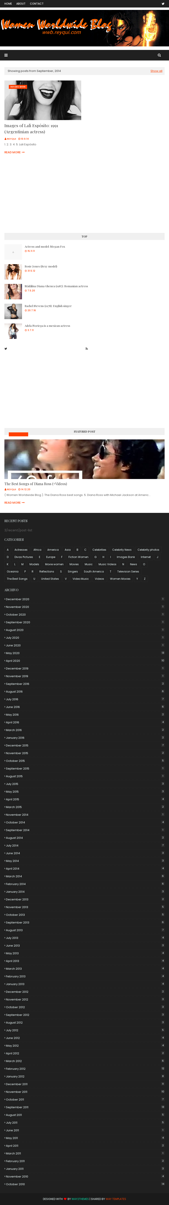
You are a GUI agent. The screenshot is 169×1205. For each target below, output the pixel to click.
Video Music (81, 579)
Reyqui (11, 139)
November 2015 (85, 753)
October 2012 (85, 1007)
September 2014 (85, 830)
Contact (37, 3)
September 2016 (85, 684)
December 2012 (85, 992)
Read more (12, 152)
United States (50, 579)
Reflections (46, 571)
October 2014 (85, 822)
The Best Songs (17, 579)
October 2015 (85, 761)
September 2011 (85, 1107)
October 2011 (85, 1099)
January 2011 (85, 1169)
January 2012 (85, 1076)
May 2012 (85, 1046)
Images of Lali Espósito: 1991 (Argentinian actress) (31, 129)
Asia (68, 550)
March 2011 (85, 1153)
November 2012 (85, 999)
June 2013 (85, 946)
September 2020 (85, 622)
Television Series (128, 571)
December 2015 (85, 745)
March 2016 (85, 730)
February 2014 (85, 884)
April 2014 (85, 869)
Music (89, 564)
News (133, 564)
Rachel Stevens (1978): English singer (48, 306)
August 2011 (85, 1115)
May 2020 (85, 653)
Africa (37, 550)
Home (8, 3)
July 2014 (85, 845)
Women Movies (120, 579)
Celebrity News (122, 550)
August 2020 (85, 630)
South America (94, 571)
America (53, 550)
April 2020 (85, 661)
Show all (156, 71)
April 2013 (85, 961)
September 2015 (85, 768)
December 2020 (85, 599)
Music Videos (18, 434)
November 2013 (85, 907)
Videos (99, 579)
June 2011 (85, 1130)
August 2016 (85, 691)
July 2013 (85, 938)
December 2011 (85, 1084)
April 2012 (85, 1053)
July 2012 (85, 1030)
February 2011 (85, 1161)
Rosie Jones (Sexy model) (41, 266)
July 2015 (85, 784)
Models (34, 564)
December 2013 (85, 899)
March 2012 (85, 1061)
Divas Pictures (24, 557)
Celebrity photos (148, 550)
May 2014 (85, 861)
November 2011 (85, 1092)
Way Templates (116, 1199)
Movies (74, 564)
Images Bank (126, 557)
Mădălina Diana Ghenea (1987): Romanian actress (56, 286)
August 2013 (85, 930)
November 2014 (85, 815)
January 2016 (85, 738)
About (21, 3)
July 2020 (85, 638)
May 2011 (85, 1138)
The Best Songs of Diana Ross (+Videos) (35, 483)
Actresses (21, 550)
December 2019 (85, 668)
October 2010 (85, 1184)
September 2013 (85, 922)
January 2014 (85, 892)
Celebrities (99, 550)
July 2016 (85, 699)
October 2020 (85, 615)
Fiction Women (78, 557)
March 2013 (85, 969)
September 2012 (85, 1015)
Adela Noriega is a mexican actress (47, 325)
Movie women (54, 564)
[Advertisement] (84, 194)
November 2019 (85, 676)
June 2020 (85, 645)
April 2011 (85, 1146)
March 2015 (85, 807)
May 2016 (85, 715)
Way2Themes (80, 1199)
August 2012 (85, 1022)
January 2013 (85, 984)
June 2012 (85, 1038)
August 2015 (85, 776)
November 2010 (85, 1176)
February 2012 (85, 1069)
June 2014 (85, 853)
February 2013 (85, 976)
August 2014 (85, 838)
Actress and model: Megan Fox (45, 246)
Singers (73, 571)
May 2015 (85, 792)
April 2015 (85, 799)
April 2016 (85, 722)
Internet (146, 557)
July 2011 (85, 1123)
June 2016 (85, 707)
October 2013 (85, 915)
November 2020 (85, 607)
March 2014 (85, 876)
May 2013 (85, 953)
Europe (50, 557)
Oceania (12, 571)
